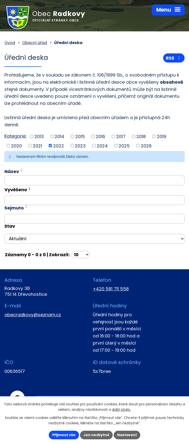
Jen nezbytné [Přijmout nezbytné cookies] (96, 434)
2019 (161, 136)
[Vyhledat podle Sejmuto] (94, 219)
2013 (39, 136)
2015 (80, 136)
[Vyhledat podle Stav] (94, 239)
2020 (16, 146)
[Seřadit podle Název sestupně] (21, 171)
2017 (121, 136)
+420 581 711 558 (111, 289)
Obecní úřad (34, 43)
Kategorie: (15, 136)
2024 (102, 146)
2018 (141, 136)
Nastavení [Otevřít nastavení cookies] (127, 434)
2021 (37, 146)
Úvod (10, 43)
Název (11, 171)
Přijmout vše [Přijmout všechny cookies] (64, 434)
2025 (124, 146)
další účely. (121, 409)
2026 (146, 146)
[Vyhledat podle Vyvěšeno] (94, 200)
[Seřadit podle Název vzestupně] (21, 169)
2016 (100, 136)
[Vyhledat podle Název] (94, 180)
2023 (80, 146)
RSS (174, 58)
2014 (59, 136)
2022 (58, 146)
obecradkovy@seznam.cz (32, 315)
